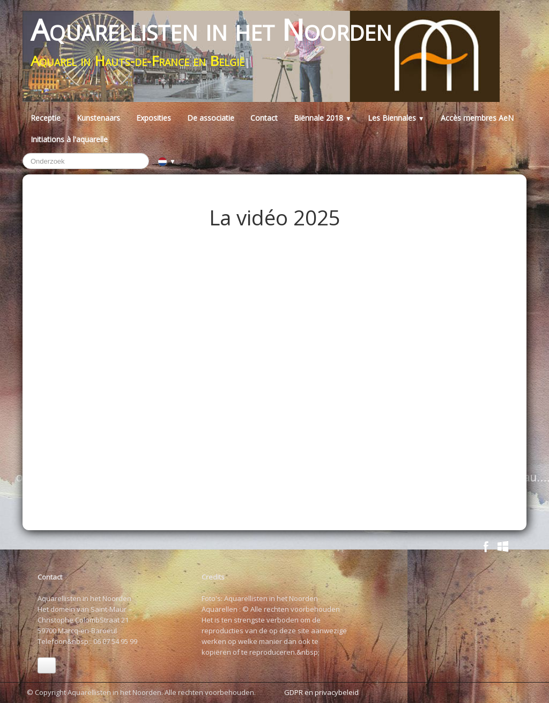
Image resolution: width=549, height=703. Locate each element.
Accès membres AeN (477, 118)
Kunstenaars (98, 118)
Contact (264, 118)
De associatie (210, 118)
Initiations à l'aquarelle (69, 139)
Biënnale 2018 (323, 118)
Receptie (46, 118)
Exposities (153, 118)
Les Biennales (396, 118)
